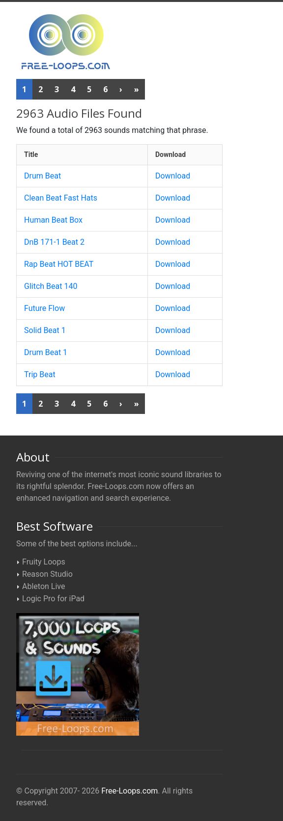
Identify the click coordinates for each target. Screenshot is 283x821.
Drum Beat (42, 175)
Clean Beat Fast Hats (60, 198)
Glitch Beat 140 (50, 286)
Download (172, 175)
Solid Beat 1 (45, 330)
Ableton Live (43, 586)
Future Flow (44, 308)
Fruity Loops (43, 561)
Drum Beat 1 (45, 352)
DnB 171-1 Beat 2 (54, 242)
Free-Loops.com (129, 790)
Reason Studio (47, 574)
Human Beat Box (53, 220)
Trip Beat (40, 374)
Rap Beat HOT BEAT (58, 264)
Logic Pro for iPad (53, 598)
